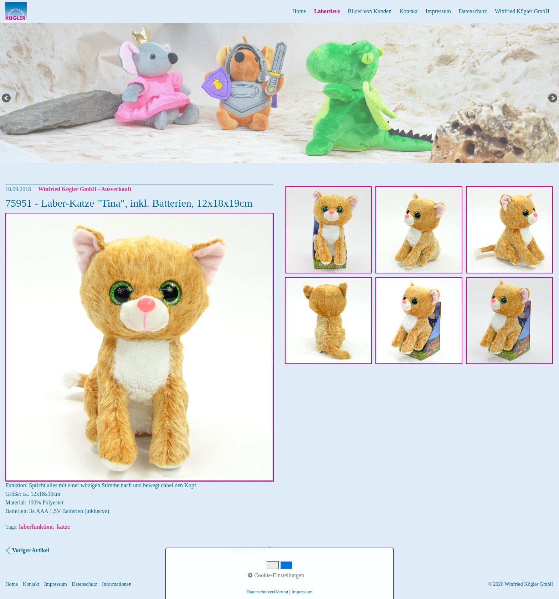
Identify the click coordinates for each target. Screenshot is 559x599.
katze (63, 527)
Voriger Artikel (30, 550)
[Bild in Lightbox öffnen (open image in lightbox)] (328, 229)
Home (299, 11)
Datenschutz (473, 11)
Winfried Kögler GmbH (522, 11)
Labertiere (327, 11)
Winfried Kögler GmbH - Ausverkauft (85, 189)
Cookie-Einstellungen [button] (276, 575)
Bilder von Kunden (370, 11)
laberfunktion (35, 527)
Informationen (116, 584)
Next (552, 98)
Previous (6, 98)
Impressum (438, 11)
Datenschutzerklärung (267, 591)
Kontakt (408, 11)
